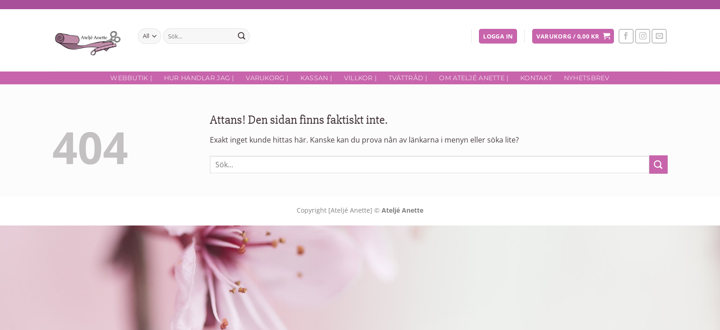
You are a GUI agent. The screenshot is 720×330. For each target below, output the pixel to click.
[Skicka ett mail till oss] (659, 36)
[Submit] (241, 36)
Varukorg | (267, 78)
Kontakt (536, 78)
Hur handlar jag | (199, 78)
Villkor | (360, 78)
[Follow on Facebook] (626, 36)
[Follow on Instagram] (642, 36)
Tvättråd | (408, 78)
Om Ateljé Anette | (473, 78)
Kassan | (316, 78)
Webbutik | (131, 78)
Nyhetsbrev (587, 78)
